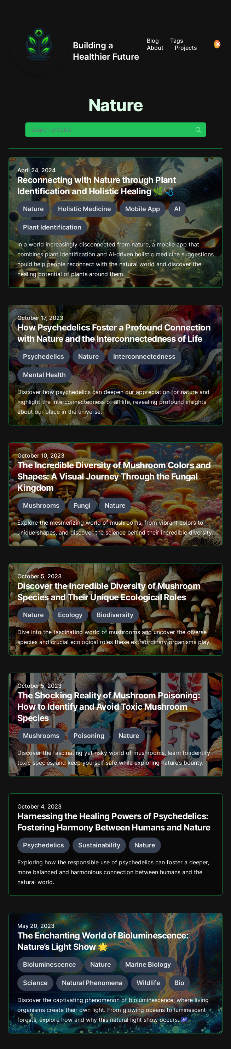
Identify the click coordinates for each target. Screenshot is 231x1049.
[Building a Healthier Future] (74, 44)
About (155, 47)
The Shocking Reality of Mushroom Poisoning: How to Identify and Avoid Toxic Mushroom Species (108, 708)
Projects (186, 47)
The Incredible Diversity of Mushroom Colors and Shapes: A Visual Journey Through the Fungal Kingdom (114, 478)
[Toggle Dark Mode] (217, 44)
